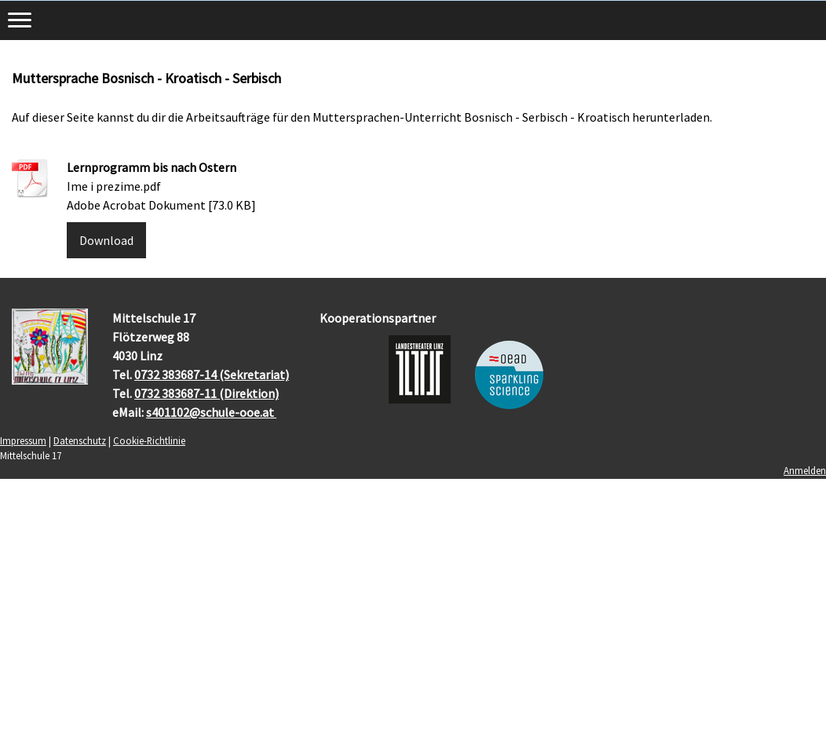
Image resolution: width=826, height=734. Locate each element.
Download (106, 240)
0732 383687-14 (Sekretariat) (211, 374)
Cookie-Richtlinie (149, 440)
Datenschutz (79, 440)
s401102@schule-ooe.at (211, 412)
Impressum (23, 440)
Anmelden (805, 470)
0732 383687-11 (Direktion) (206, 393)
